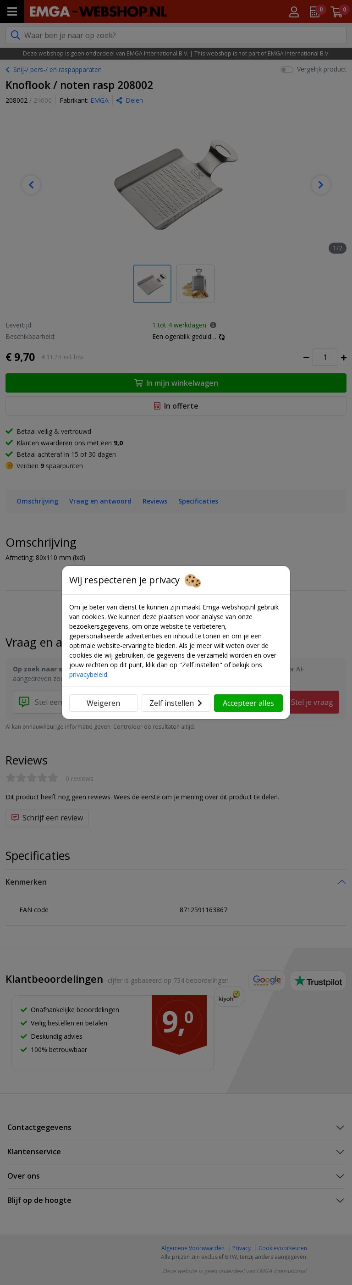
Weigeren (103, 703)
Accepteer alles (248, 703)
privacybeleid (88, 674)
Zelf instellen (175, 703)
